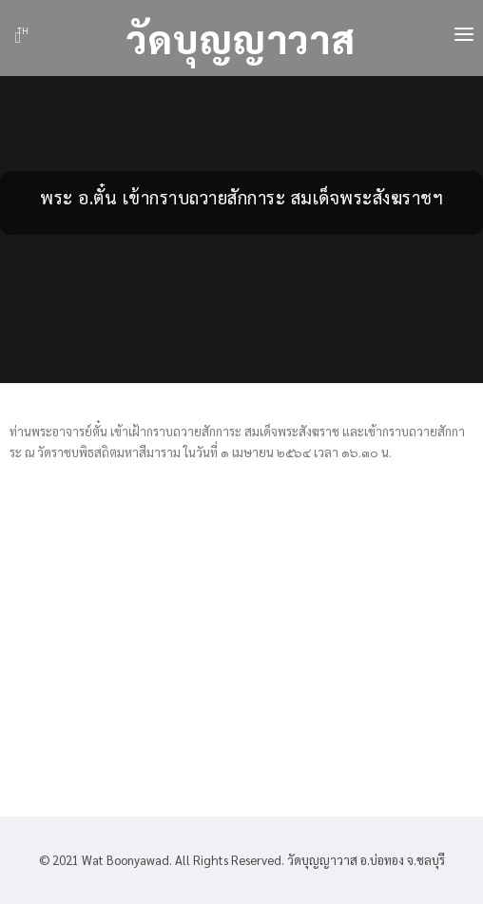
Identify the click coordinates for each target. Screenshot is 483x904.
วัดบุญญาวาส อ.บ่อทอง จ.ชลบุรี (364, 860)
